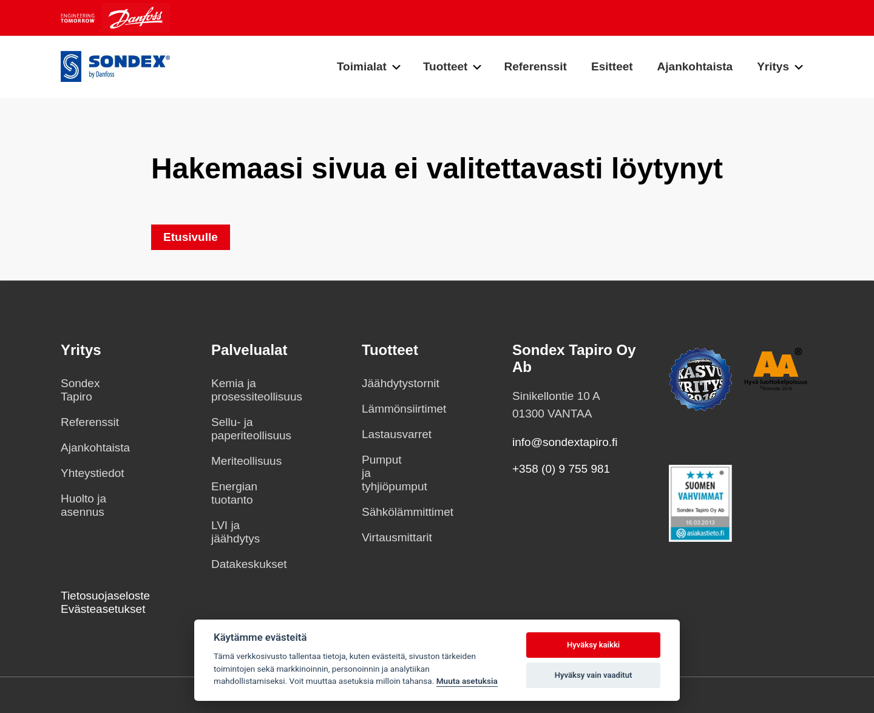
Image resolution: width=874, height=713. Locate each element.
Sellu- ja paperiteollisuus (234, 429)
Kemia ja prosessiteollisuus (234, 390)
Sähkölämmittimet (385, 511)
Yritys (773, 66)
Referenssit (535, 66)
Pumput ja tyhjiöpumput (385, 473)
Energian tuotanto (234, 493)
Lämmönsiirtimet (385, 408)
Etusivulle (190, 237)
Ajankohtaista (695, 66)
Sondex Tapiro (80, 390)
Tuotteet (445, 66)
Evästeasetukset (103, 609)
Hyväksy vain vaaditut (593, 675)
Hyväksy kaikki (593, 644)
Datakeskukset (234, 564)
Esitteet (612, 66)
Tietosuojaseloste (105, 595)
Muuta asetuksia (467, 681)
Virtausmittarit (385, 537)
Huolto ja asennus (83, 505)
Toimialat (362, 66)
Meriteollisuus (234, 460)
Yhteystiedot (84, 473)
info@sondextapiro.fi (565, 442)
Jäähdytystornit (385, 383)
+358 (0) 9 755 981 (561, 468)
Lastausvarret (385, 434)
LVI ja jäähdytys (234, 532)
